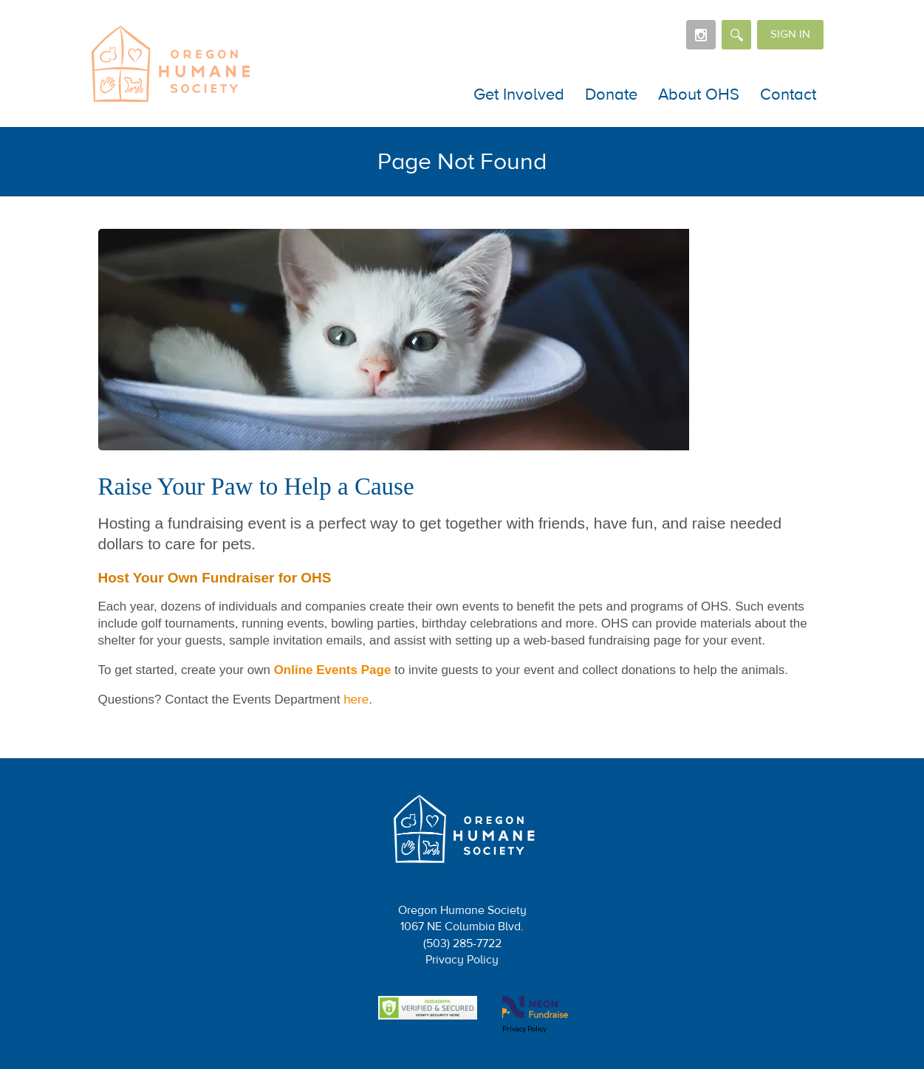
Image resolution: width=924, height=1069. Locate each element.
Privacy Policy (462, 959)
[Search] (736, 34)
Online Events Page (332, 670)
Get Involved (518, 94)
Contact (788, 94)
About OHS (698, 94)
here (356, 699)
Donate (611, 94)
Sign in (790, 34)
